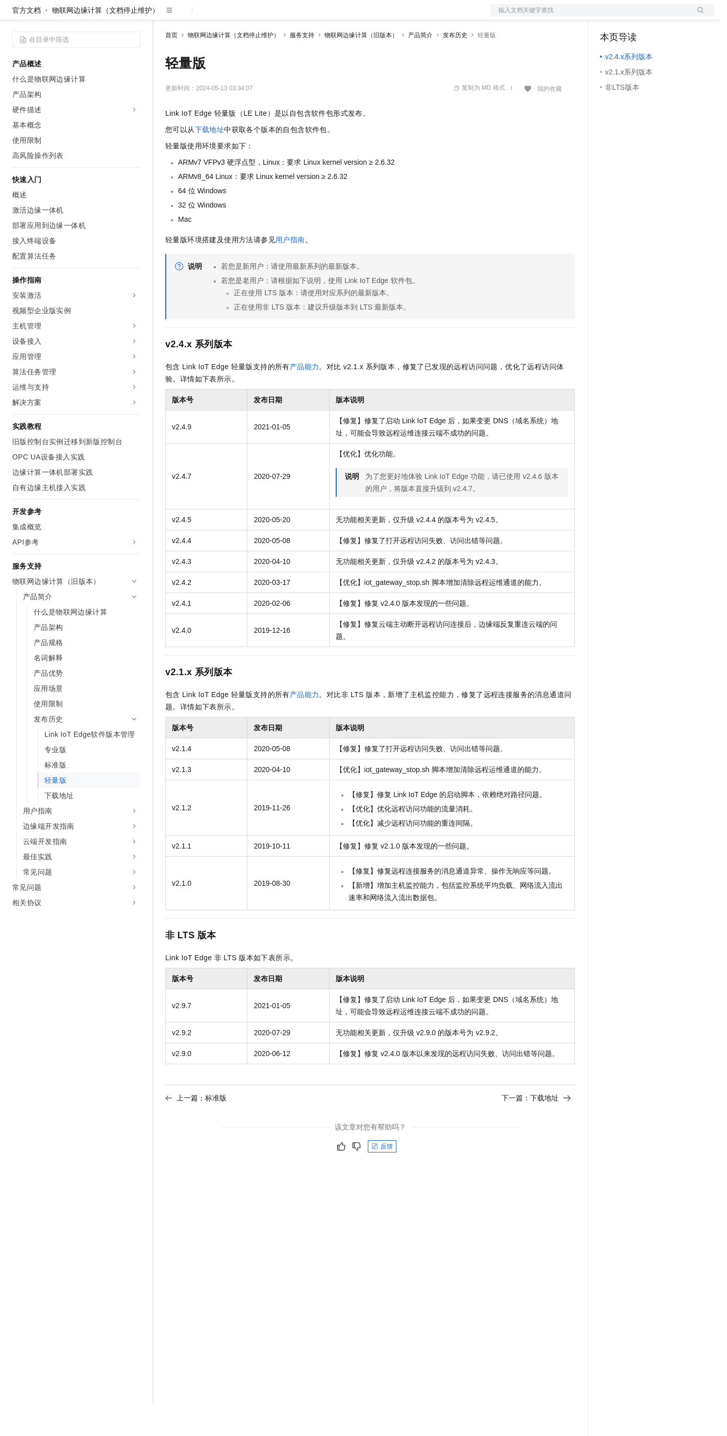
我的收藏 (549, 121)
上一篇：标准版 (196, 1130)
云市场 (248, 16)
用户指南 (290, 272)
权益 (196, 16)
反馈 (382, 1179)
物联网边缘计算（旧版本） (361, 67)
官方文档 (26, 43)
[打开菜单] (16, 16)
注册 (660, 16)
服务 (301, 16)
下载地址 (209, 162)
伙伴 (276, 16)
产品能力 (304, 399)
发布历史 (455, 67)
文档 (590, 16)
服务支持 (302, 67)
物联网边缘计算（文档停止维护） (105, 43)
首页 (171, 67)
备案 (611, 16)
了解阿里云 (336, 16)
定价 (220, 16)
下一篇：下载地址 (536, 1130)
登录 (697, 16)
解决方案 (164, 16)
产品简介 (420, 67)
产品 (133, 16)
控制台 (635, 16)
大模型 (104, 16)
